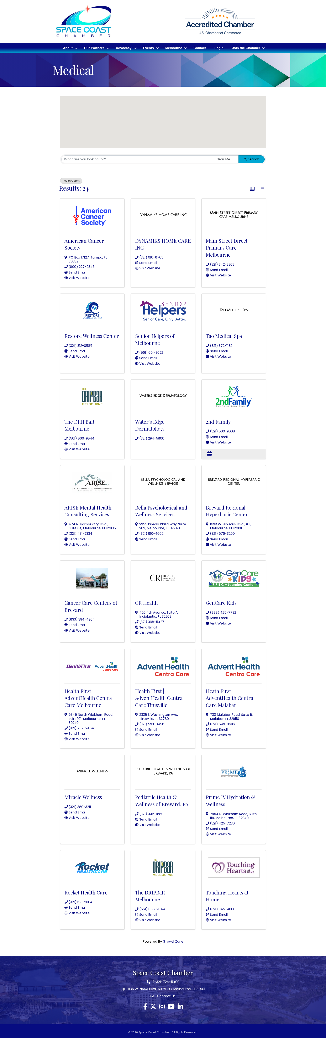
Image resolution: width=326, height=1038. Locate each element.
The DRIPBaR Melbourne (79, 424)
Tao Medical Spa (224, 335)
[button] (127, 127)
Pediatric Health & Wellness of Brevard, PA (161, 800)
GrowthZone (173, 940)
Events (148, 47)
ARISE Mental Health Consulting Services (87, 510)
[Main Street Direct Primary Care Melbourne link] (234, 214)
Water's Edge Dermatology (150, 424)
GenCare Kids (221, 602)
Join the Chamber (246, 47)
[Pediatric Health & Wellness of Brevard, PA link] (163, 771)
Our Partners (94, 47)
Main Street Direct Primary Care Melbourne (226, 247)
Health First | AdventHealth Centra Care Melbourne (88, 697)
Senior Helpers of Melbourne (155, 339)
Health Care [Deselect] (71, 180)
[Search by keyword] (137, 159)
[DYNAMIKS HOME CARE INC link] (162, 214)
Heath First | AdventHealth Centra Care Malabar (229, 697)
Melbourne (173, 47)
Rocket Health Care (85, 891)
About (68, 47)
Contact (200, 47)
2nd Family (218, 421)
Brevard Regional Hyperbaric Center (227, 510)
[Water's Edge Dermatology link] (163, 395)
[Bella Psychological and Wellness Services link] (163, 481)
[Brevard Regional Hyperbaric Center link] (234, 481)
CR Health (146, 602)
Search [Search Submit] (251, 158)
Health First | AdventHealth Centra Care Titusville (159, 697)
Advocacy (124, 47)
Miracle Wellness (83, 796)
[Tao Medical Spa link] (234, 309)
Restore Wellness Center (91, 335)
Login (219, 47)
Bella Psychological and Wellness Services (161, 510)
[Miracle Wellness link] (92, 771)
